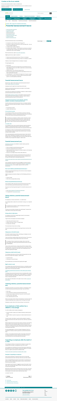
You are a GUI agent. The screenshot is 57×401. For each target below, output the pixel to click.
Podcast (46, 395)
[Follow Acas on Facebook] (6, 391)
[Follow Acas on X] (9, 391)
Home (6, 20)
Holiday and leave (14, 20)
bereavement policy (16, 191)
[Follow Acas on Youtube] (16, 391)
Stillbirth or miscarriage (9, 31)
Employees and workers (9, 143)
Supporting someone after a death (11, 35)
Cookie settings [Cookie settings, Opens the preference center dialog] (27, 9)
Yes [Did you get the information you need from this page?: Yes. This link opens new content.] (21, 387)
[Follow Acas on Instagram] (13, 391)
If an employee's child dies (10, 30)
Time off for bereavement (32, 20)
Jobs (45, 392)
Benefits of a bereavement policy (11, 37)
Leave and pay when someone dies (11, 29)
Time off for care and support (23, 20)
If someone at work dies (9, 36)
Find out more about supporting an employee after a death (15, 351)
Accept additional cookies (6, 9)
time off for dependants (21, 52)
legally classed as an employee (13, 84)
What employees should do (10, 34)
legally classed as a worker (13, 94)
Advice (9, 20)
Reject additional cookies (17, 9)
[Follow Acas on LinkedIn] (11, 391)
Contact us (46, 391)
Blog (45, 390)
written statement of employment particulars (16, 190)
